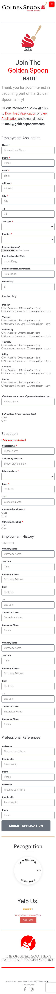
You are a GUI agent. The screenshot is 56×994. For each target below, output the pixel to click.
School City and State (12, 458)
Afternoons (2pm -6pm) (15, 311)
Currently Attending (11, 522)
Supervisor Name (10, 612)
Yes (5, 417)
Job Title (6, 561)
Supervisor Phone (10, 625)
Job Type (6, 221)
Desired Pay (7, 281)
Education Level (10, 471)
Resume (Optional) (11, 247)
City (4, 196)
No (5, 421)
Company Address (10, 574)
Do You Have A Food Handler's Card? (19, 414)
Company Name (9, 549)
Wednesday (7, 329)
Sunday (5, 379)
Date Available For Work (13, 256)
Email (5, 170)
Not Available (10, 308)
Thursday (6, 342)
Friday (5, 354)
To (3, 496)
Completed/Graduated (13, 509)
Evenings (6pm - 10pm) (40, 311)
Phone (5, 158)
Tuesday (6, 317)
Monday (6, 305)
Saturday (6, 366)
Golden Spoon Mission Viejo (28, 915)
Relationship (8, 759)
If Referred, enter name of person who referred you (26, 396)
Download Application (20, 113)
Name (5, 145)
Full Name (7, 746)
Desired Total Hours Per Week (16, 269)
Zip (3, 208)
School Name (8, 446)
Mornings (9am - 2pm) (30, 308)
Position (6, 234)
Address (6, 183)
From (5, 484)
